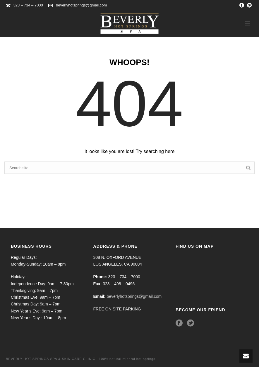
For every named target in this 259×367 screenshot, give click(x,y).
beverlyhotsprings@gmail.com (81, 5)
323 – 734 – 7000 (28, 5)
